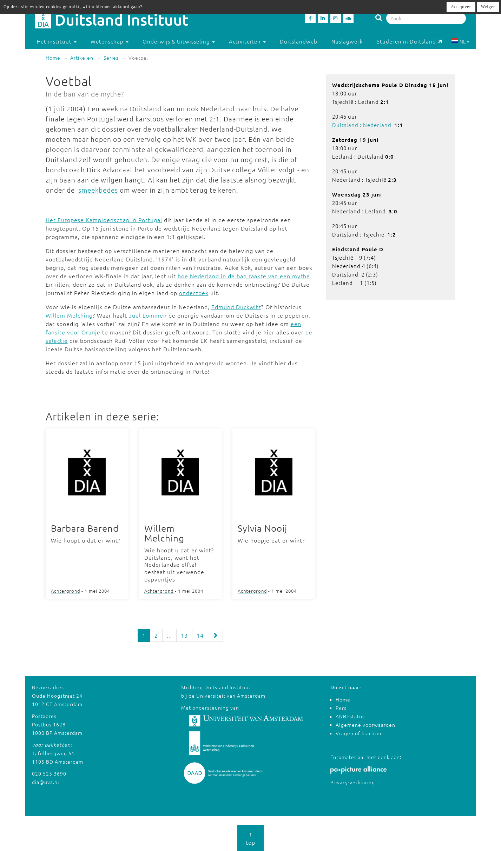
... (169, 635)
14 (200, 635)
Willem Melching (69, 315)
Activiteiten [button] (247, 41)
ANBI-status (350, 716)
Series (111, 57)
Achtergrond (65, 590)
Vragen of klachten (359, 733)
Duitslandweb (298, 41)
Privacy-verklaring (352, 782)
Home (53, 57)
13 (184, 635)
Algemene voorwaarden (365, 724)
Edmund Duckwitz (236, 307)
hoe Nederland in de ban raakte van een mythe (244, 276)
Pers (341, 707)
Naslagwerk (347, 41)
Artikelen (81, 57)
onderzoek (194, 293)
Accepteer (461, 6)
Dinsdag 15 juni (426, 84)
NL (460, 41)
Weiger (488, 6)
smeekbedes (98, 190)
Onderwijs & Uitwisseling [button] (179, 41)
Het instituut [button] (57, 41)
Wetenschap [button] (109, 41)
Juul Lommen (148, 315)
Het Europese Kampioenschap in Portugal (104, 220)
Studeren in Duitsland (409, 41)
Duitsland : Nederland (361, 124)
